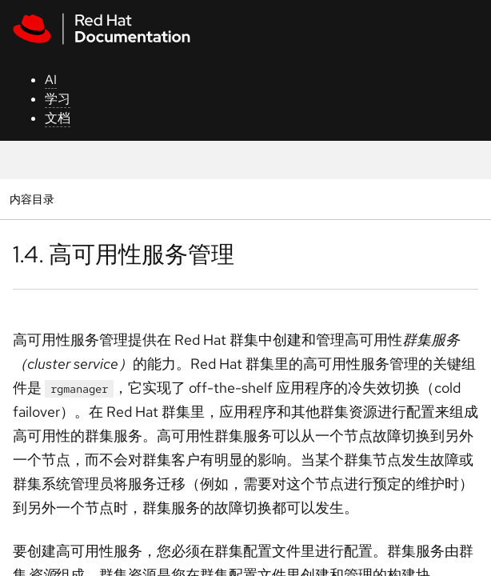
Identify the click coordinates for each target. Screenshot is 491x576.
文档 (57, 118)
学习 (57, 98)
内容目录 (31, 198)
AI (51, 79)
